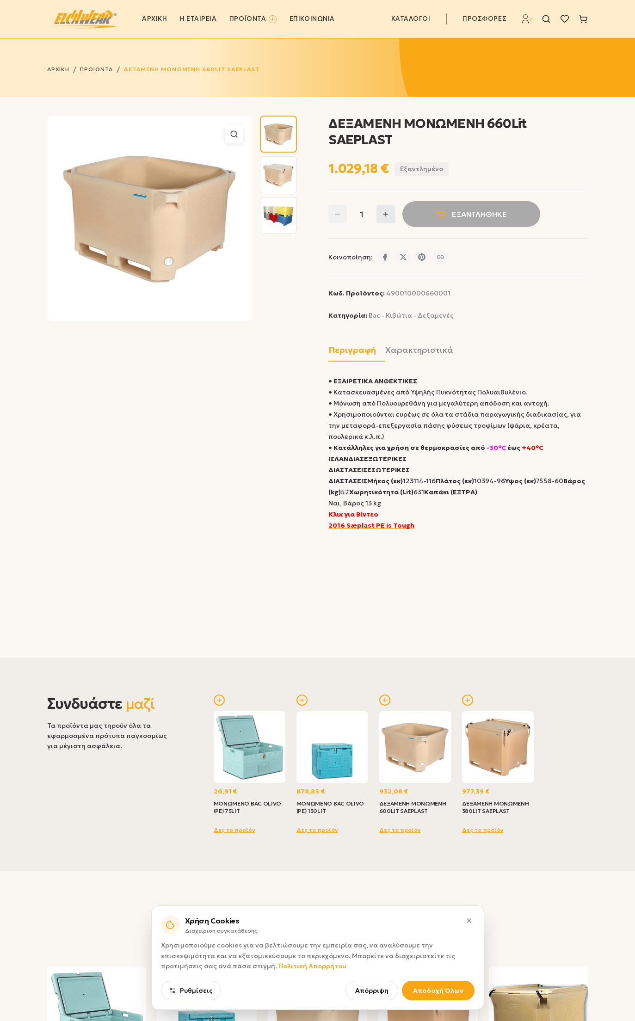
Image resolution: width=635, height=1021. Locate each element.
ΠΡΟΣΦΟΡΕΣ (484, 19)
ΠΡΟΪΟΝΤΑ (253, 19)
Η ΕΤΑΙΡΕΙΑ (198, 19)
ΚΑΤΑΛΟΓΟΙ (411, 19)
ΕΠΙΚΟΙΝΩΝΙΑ (312, 19)
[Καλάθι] (583, 19)
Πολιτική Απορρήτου (312, 988)
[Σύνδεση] (527, 19)
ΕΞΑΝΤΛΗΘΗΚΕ (471, 214)
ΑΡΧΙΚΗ (154, 19)
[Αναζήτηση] (546, 19)
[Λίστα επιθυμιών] (564, 19)
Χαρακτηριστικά (419, 349)
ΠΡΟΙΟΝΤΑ (96, 69)
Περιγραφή (352, 349)
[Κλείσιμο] (469, 941)
